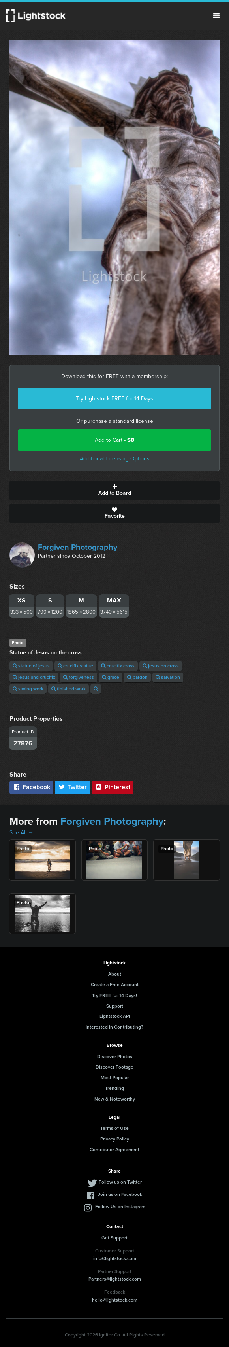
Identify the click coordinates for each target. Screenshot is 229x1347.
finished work (68, 688)
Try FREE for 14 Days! (114, 995)
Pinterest (112, 787)
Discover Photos (114, 1056)
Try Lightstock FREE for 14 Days (114, 398)
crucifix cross (118, 665)
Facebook (31, 787)
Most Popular (115, 1077)
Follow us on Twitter (120, 1182)
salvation (168, 677)
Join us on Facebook (120, 1194)
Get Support (114, 1237)
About (114, 974)
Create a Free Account (115, 984)
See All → (21, 832)
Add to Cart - (114, 440)
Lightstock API (114, 1016)
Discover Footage (114, 1066)
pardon (137, 677)
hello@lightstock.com (114, 1299)
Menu (216, 15)
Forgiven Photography (77, 547)
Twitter (72, 787)
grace (110, 677)
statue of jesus (31, 665)
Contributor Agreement (114, 1149)
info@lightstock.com (114, 1258)
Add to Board (114, 490)
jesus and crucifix (34, 677)
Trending (114, 1088)
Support (114, 1006)
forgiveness (78, 677)
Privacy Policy (114, 1138)
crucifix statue (75, 665)
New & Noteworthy (114, 1099)
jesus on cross (161, 665)
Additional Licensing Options (115, 459)
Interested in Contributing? (114, 1027)
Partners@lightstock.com (114, 1279)
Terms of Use (114, 1128)
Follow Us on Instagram (120, 1206)
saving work (28, 688)
